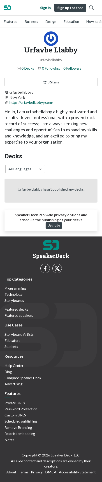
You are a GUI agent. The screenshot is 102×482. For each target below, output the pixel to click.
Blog (8, 371)
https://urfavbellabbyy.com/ (31, 102)
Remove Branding (18, 427)
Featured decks (16, 309)
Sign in (45, 7)
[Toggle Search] (91, 8)
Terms (23, 472)
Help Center (14, 365)
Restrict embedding (20, 433)
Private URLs (15, 403)
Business (31, 21)
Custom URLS (15, 415)
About (11, 472)
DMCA (50, 472)
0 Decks (27, 68)
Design (50, 21)
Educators (12, 340)
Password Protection (21, 409)
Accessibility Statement (77, 472)
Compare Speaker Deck (23, 378)
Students (11, 346)
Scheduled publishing (21, 421)
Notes (9, 439)
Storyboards (14, 300)
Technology (14, 294)
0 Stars (51, 82)
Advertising (14, 384)
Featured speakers (19, 315)
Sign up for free (70, 7)
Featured (10, 21)
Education (71, 21)
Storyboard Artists (19, 334)
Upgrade (54, 225)
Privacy (37, 472)
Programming (15, 288)
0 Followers (72, 68)
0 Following (51, 68)
